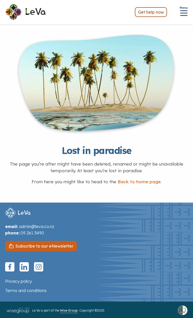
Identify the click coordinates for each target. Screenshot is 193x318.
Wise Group (69, 310)
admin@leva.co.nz (36, 226)
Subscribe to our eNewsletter (44, 246)
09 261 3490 (32, 232)
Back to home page (139, 181)
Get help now (151, 12)
